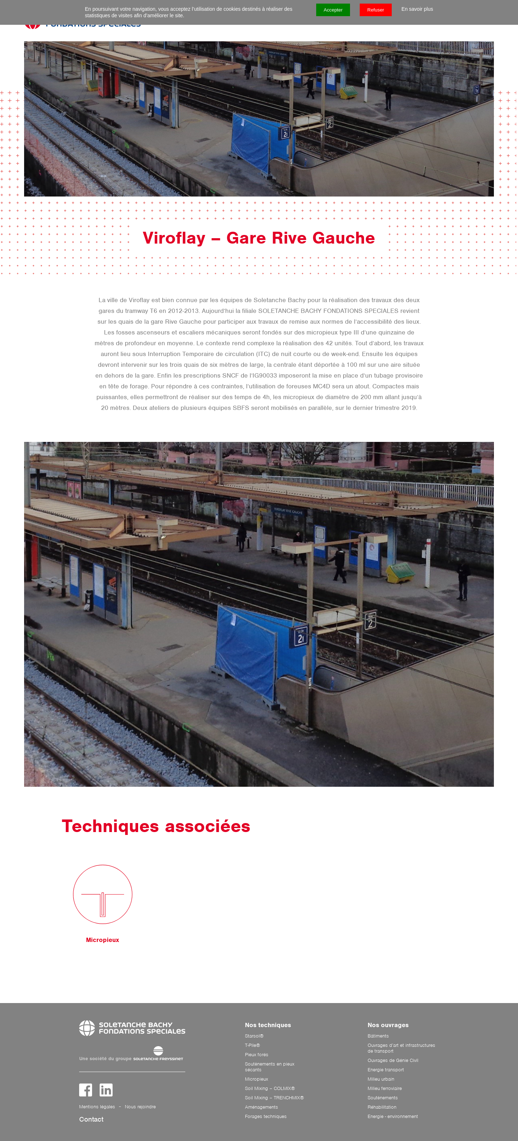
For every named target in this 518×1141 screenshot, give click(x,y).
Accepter (333, 10)
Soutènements (383, 1098)
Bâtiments (378, 1036)
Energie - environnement (393, 1116)
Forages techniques (266, 1116)
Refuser (375, 10)
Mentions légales (97, 1107)
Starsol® (254, 1036)
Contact (91, 1119)
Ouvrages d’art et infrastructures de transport (401, 1048)
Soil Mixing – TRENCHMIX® (274, 1098)
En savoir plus (417, 9)
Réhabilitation (382, 1107)
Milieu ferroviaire (385, 1088)
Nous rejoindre (140, 1107)
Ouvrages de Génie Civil (393, 1060)
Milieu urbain (381, 1079)
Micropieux (256, 1079)
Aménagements (261, 1107)
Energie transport (386, 1070)
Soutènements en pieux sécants (269, 1067)
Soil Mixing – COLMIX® (270, 1088)
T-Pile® (252, 1045)
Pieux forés (256, 1055)
